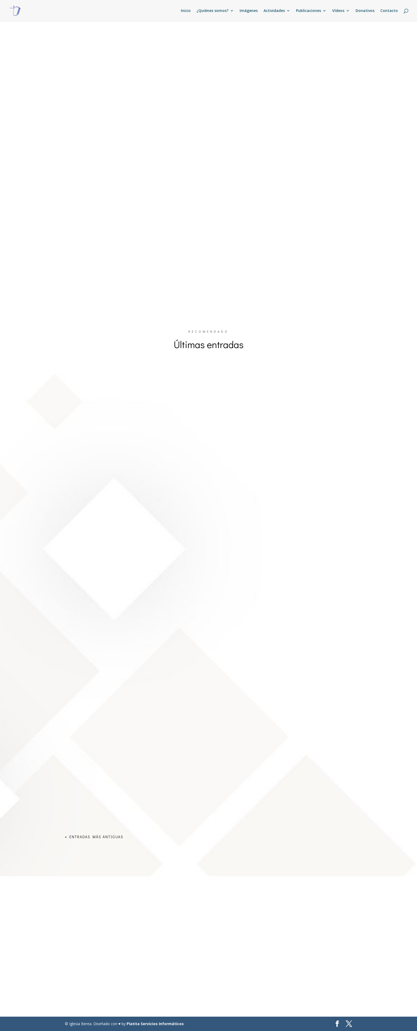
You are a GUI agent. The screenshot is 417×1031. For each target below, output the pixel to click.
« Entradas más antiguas (94, 836)
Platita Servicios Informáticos (155, 1023)
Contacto (389, 11)
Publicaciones (308, 11)
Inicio (186, 11)
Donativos (365, 11)
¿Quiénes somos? (212, 11)
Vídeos (338, 11)
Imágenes (249, 11)
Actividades (274, 11)
